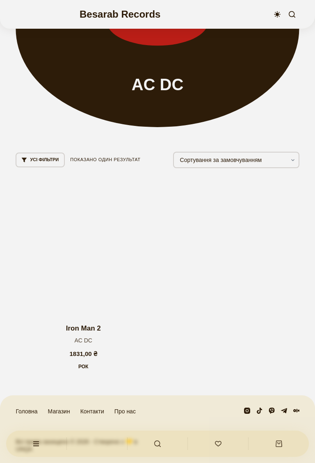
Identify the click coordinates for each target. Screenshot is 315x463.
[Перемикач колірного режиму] (277, 14)
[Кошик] (278, 443)
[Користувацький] (36, 443)
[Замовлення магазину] (236, 160)
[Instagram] (247, 411)
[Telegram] (284, 411)
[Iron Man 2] (83, 246)
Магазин (59, 411)
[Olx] (296, 411)
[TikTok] (259, 411)
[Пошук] (292, 14)
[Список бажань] (218, 443)
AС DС (83, 340)
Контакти (92, 411)
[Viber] (272, 411)
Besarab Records (120, 14)
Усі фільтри (40, 159)
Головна (26, 411)
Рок (83, 366)
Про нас (125, 411)
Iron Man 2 (83, 328)
